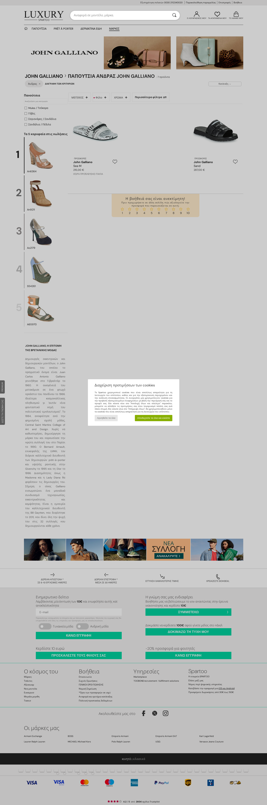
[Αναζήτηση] (174, 15)
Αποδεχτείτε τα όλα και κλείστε (153, 418)
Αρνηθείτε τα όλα (106, 418)
